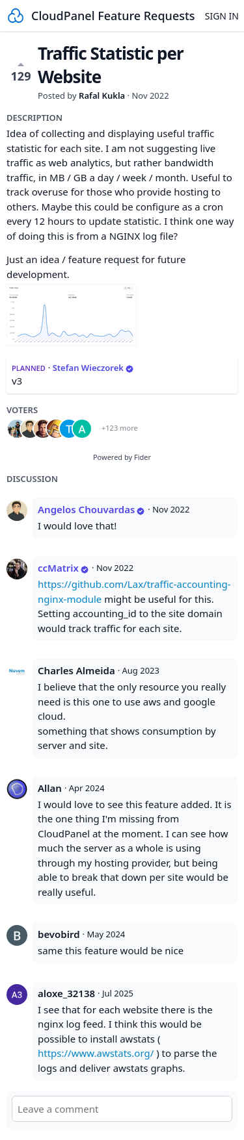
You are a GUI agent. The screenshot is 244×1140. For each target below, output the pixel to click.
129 (21, 71)
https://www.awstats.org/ (96, 1052)
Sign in (222, 16)
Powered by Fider (122, 457)
